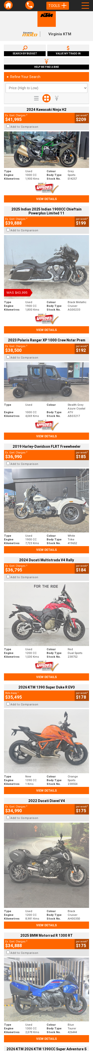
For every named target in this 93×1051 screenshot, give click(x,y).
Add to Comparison (24, 126)
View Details (46, 199)
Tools (57, 5)
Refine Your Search (23, 77)
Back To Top (46, 921)
